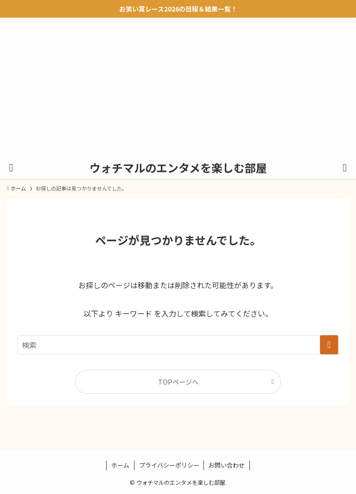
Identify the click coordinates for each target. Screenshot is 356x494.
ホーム (120, 465)
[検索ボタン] (345, 168)
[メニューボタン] (11, 168)
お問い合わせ (227, 465)
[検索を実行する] (329, 345)
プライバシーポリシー (169, 465)
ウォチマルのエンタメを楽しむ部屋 (178, 167)
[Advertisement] (178, 87)
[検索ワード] (178, 345)
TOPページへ (178, 381)
